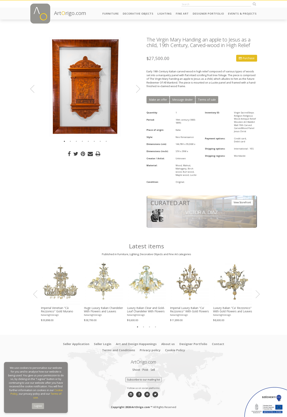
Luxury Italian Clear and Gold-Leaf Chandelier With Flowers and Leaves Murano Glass (146, 309)
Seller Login (102, 344)
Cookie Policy (175, 350)
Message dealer (182, 99)
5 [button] (88, 141)
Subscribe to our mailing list (143, 379)
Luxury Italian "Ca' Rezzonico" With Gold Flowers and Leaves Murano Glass (232, 309)
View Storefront (242, 202)
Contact (218, 344)
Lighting (164, 13)
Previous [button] (35, 89)
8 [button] (106, 141)
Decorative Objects (138, 13)
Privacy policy (150, 350)
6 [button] (94, 141)
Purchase (247, 58)
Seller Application (76, 344)
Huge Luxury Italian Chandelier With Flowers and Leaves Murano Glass (103, 309)
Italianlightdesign (50, 314)
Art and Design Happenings (136, 344)
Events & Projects (242, 13)
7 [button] (100, 141)
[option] (85, 87)
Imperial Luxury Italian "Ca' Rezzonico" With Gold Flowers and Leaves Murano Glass (189, 309)
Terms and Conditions (118, 350)
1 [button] (64, 141)
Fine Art (182, 13)
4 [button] (82, 141)
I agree (38, 406)
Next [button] (136, 89)
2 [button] (70, 141)
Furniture (110, 13)
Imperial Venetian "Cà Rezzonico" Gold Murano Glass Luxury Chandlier (57, 309)
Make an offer (158, 99)
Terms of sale (207, 99)
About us (168, 344)
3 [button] (76, 141)
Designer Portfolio (208, 13)
